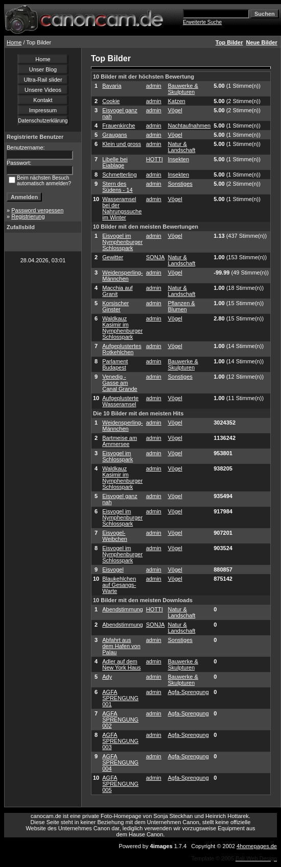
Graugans (114, 135)
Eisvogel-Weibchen (114, 536)
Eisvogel (113, 569)
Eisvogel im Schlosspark (117, 456)
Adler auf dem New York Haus (121, 664)
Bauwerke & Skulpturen (183, 89)
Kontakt (42, 100)
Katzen (176, 101)
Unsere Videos (43, 90)
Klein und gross (121, 144)
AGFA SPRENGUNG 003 (120, 741)
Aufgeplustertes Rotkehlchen (121, 349)
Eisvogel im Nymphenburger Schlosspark (122, 242)
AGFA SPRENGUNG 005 (120, 784)
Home (14, 42)
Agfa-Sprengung (188, 692)
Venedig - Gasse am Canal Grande (119, 383)
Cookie (111, 101)
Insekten (178, 159)
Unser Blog (43, 69)
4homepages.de (257, 846)
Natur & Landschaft (181, 147)
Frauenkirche (118, 125)
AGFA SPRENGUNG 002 (120, 719)
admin (153, 86)
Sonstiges (180, 184)
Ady (107, 677)
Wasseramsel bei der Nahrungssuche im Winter (122, 208)
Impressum (43, 110)
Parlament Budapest (115, 364)
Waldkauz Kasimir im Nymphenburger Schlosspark (122, 327)
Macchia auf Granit (117, 291)
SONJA (155, 257)
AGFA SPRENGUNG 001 (120, 698)
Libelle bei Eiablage (115, 162)
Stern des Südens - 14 (117, 187)
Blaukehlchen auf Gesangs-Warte (119, 585)
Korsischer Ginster (115, 306)
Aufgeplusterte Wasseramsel (120, 401)
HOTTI (154, 159)
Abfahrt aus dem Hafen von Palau (121, 646)
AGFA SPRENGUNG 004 (120, 762)
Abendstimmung (122, 609)
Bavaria (111, 86)
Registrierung (27, 216)
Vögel (175, 110)
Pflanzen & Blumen (181, 306)
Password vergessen (37, 210)
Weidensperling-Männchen (122, 275)
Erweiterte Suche (202, 22)
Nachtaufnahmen (189, 125)
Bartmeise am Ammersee (119, 441)
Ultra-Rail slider (43, 80)
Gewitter (112, 257)
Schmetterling (119, 174)
